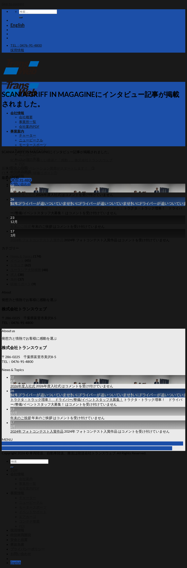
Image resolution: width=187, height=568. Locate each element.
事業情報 (17, 493)
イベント (17, 260)
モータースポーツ (32, 145)
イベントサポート (32, 149)
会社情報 (17, 113)
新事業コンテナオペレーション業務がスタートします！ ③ (48, 168)
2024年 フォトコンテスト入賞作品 (36, 240)
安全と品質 (19, 539)
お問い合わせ (20, 554)
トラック (17, 265)
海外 (13, 279)
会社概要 (26, 117)
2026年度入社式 (22, 194)
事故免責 (17, 544)
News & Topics (10, 83)
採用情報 (17, 530)
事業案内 (17, 131)
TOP (14, 470)
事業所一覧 (27, 122)
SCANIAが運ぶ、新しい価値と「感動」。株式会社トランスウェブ (61, 160)
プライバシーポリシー (27, 549)
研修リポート (20, 284)
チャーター (27, 135)
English (17, 24)
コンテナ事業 (29, 521)
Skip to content (13, 4)
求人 (13, 274)
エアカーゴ (27, 517)
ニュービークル (31, 140)
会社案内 (26, 479)
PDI (22, 164)
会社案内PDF (29, 126)
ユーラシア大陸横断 (25, 270)
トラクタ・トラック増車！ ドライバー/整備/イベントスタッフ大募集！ (66, 208)
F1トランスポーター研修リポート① (29, 173)
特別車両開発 (20, 535)
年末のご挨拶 (20, 226)
